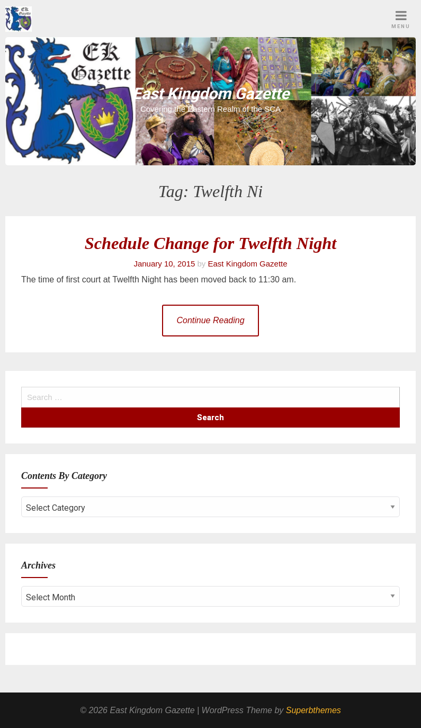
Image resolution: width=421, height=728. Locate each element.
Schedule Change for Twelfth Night (211, 243)
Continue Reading (210, 320)
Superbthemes (313, 710)
